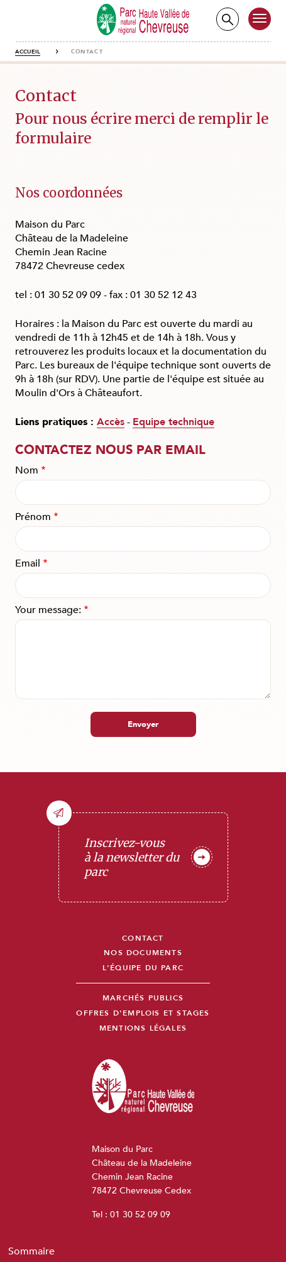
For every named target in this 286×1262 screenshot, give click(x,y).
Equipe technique (173, 422)
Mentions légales (143, 1028)
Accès (110, 422)
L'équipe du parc (143, 968)
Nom (26, 470)
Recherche (227, 19)
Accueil (27, 51)
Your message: (48, 610)
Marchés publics (143, 998)
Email (27, 563)
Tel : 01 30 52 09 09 (131, 1214)
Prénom (33, 517)
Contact (142, 938)
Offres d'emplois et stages (142, 1013)
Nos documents (143, 953)
